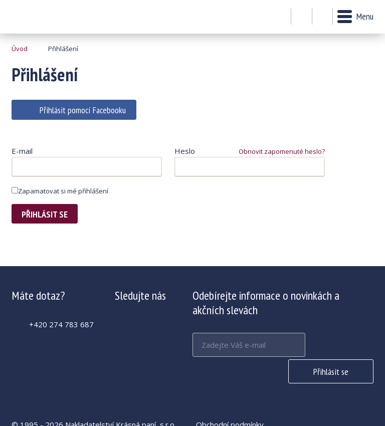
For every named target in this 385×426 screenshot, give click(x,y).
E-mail (22, 151)
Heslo (184, 151)
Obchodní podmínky (230, 398)
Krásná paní (39, 17)
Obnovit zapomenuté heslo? (282, 151)
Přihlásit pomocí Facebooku (83, 110)
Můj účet (301, 17)
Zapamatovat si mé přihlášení (60, 190)
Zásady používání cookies (239, 410)
